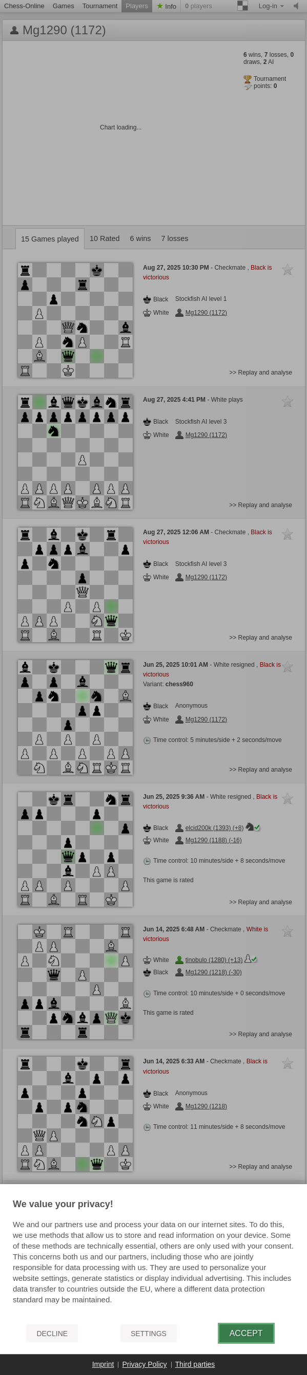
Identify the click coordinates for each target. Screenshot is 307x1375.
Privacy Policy (144, 1364)
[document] (153, 1257)
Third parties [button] (195, 1364)
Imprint (103, 1364)
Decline (52, 1333)
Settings (149, 1333)
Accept (246, 1333)
